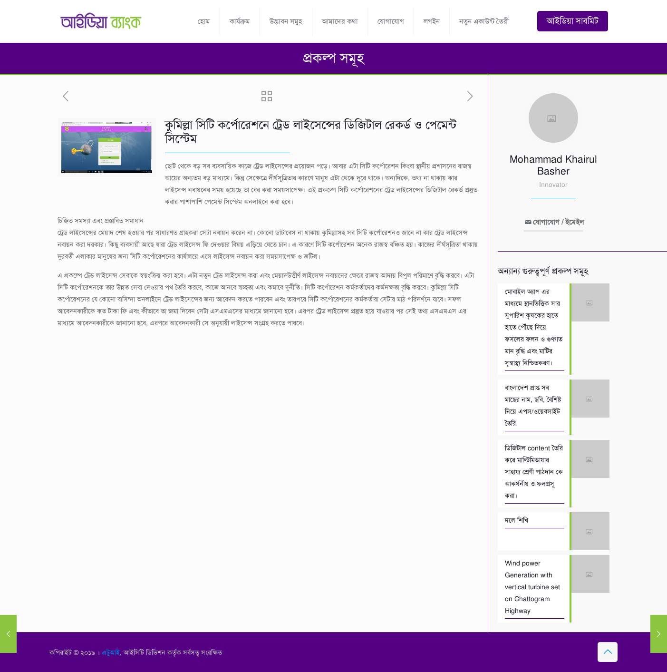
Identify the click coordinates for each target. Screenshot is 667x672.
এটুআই (111, 653)
